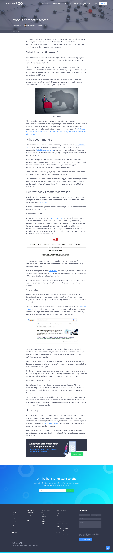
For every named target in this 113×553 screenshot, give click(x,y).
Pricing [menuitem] (65, 3)
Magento (43, 523)
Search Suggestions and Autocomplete (64, 534)
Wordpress (44, 512)
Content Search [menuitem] (45, 3)
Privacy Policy (30, 512)
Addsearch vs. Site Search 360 (63, 519)
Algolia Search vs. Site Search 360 (63, 515)
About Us (13, 518)
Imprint (28, 514)
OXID (43, 519)
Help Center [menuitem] (83, 3)
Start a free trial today (51, 423)
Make (43, 518)
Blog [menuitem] (70, 3)
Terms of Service (30, 510)
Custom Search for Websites (62, 528)
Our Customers (15, 516)
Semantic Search (60, 530)
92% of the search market (45, 150)
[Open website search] (89, 3)
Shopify (43, 526)
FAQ (12, 523)
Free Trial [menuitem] (103, 3)
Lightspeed (44, 516)
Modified (43, 521)
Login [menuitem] (95, 3)
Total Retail (53, 271)
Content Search (15, 512)
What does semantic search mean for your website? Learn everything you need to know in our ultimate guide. (56, 131)
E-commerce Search (16, 510)
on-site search (43, 202)
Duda (43, 514)
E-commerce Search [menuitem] (56, 3)
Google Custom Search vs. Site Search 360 (65, 513)
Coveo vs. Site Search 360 (62, 523)
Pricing (13, 514)
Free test (70, 490)
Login (28, 520)
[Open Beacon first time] (108, 548)
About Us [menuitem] (76, 3)
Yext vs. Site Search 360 (61, 521)
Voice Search (59, 532)
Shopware (44, 525)
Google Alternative (16, 525)
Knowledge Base (15, 520)
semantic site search (56, 218)
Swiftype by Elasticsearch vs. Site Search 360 (66, 517)
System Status (30, 515)
